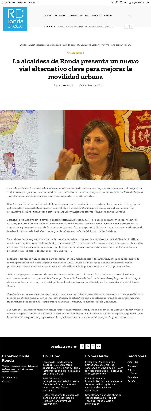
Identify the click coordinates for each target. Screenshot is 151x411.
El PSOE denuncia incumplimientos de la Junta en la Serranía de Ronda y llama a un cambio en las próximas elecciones (61, 377)
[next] (131, 27)
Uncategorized (36, 44)
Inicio (23, 44)
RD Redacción (66, 85)
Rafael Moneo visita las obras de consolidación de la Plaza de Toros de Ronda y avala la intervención (61, 387)
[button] (130, 15)
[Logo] (65, 346)
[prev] (126, 27)
